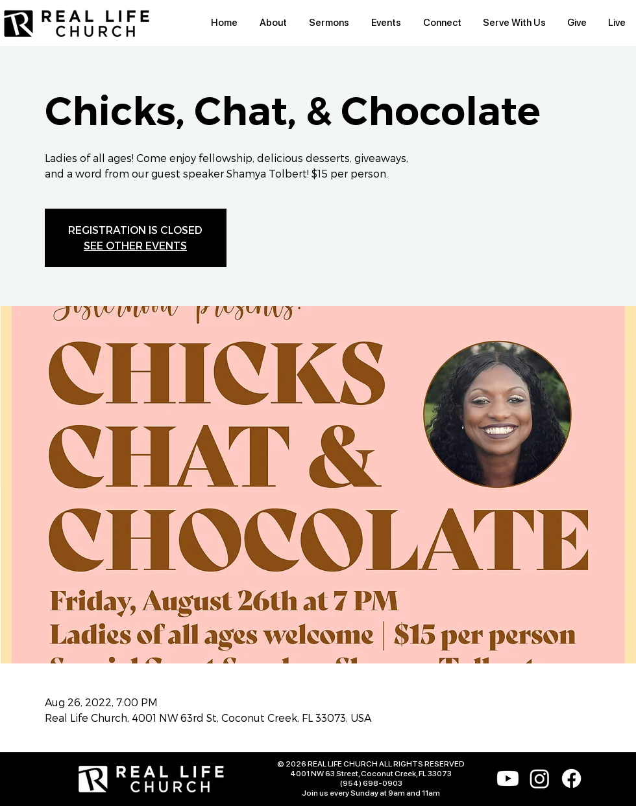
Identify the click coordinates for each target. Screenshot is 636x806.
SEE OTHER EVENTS (135, 245)
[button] (273, 23)
